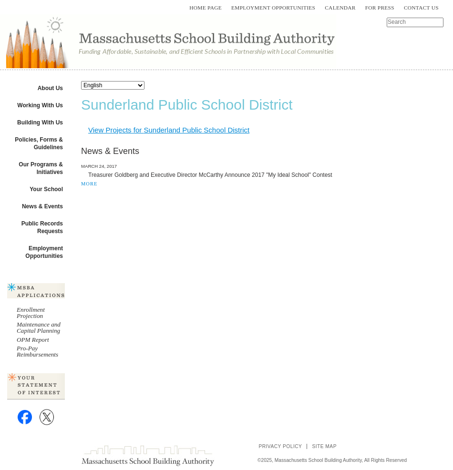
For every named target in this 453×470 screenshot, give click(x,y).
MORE (89, 183)
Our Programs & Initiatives (41, 168)
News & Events (42, 206)
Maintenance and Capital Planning (39, 327)
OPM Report (33, 340)
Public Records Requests (42, 227)
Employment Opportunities (273, 7)
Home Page (205, 7)
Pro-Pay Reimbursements (37, 351)
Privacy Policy (280, 446)
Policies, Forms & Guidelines (39, 143)
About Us (50, 88)
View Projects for (168, 130)
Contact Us (421, 7)
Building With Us (40, 122)
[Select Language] (112, 85)
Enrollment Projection (31, 313)
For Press (379, 7)
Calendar (340, 7)
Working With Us (40, 105)
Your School (46, 189)
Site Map (324, 446)
